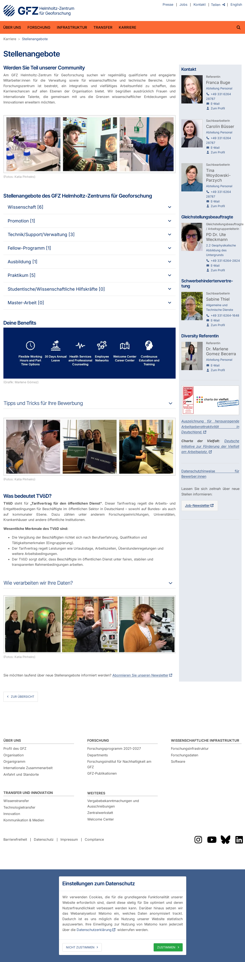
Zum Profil (218, 108)
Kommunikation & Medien (23, 820)
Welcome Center (100, 819)
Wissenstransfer (16, 801)
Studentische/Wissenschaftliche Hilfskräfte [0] (56, 289)
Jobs (183, 5)
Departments (97, 755)
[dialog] (122, 915)
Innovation (11, 814)
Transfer (102, 27)
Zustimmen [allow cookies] (166, 947)
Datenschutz (44, 839)
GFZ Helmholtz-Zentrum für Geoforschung (38, 10)
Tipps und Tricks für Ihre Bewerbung (43, 403)
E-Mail (215, 103)
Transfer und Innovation (28, 793)
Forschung (38, 27)
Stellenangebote (35, 39)
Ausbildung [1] (22, 261)
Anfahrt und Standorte (21, 774)
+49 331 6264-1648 (225, 315)
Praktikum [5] (22, 275)
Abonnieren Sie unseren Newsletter (140, 675)
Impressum (69, 839)
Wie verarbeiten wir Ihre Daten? (38, 583)
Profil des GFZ (14, 748)
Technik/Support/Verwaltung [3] (41, 234)
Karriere (127, 27)
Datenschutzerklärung (94, 930)
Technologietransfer (19, 807)
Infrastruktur (72, 27)
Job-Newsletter (197, 505)
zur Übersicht (22, 696)
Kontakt (199, 5)
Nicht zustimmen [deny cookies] (80, 947)
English (236, 5)
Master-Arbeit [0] (26, 302)
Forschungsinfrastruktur (190, 748)
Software (178, 761)
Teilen (215, 5)
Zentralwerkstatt (100, 813)
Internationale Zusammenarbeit (28, 768)
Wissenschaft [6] (25, 207)
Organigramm (14, 761)
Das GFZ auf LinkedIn (239, 840)
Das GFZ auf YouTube (212, 840)
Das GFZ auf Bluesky (225, 840)
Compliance (94, 839)
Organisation (13, 755)
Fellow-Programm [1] (29, 248)
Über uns (12, 27)
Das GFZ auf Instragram (198, 840)
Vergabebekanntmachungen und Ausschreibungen (113, 803)
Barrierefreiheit (15, 839)
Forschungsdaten (184, 755)
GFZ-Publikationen (102, 773)
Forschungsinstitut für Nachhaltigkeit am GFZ (119, 764)
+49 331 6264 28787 (218, 96)
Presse (168, 5)
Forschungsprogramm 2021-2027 (114, 748)
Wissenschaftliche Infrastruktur (205, 740)
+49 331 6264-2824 (225, 260)
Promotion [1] (21, 221)
